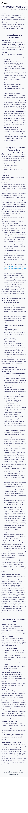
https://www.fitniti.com (18, 131)
